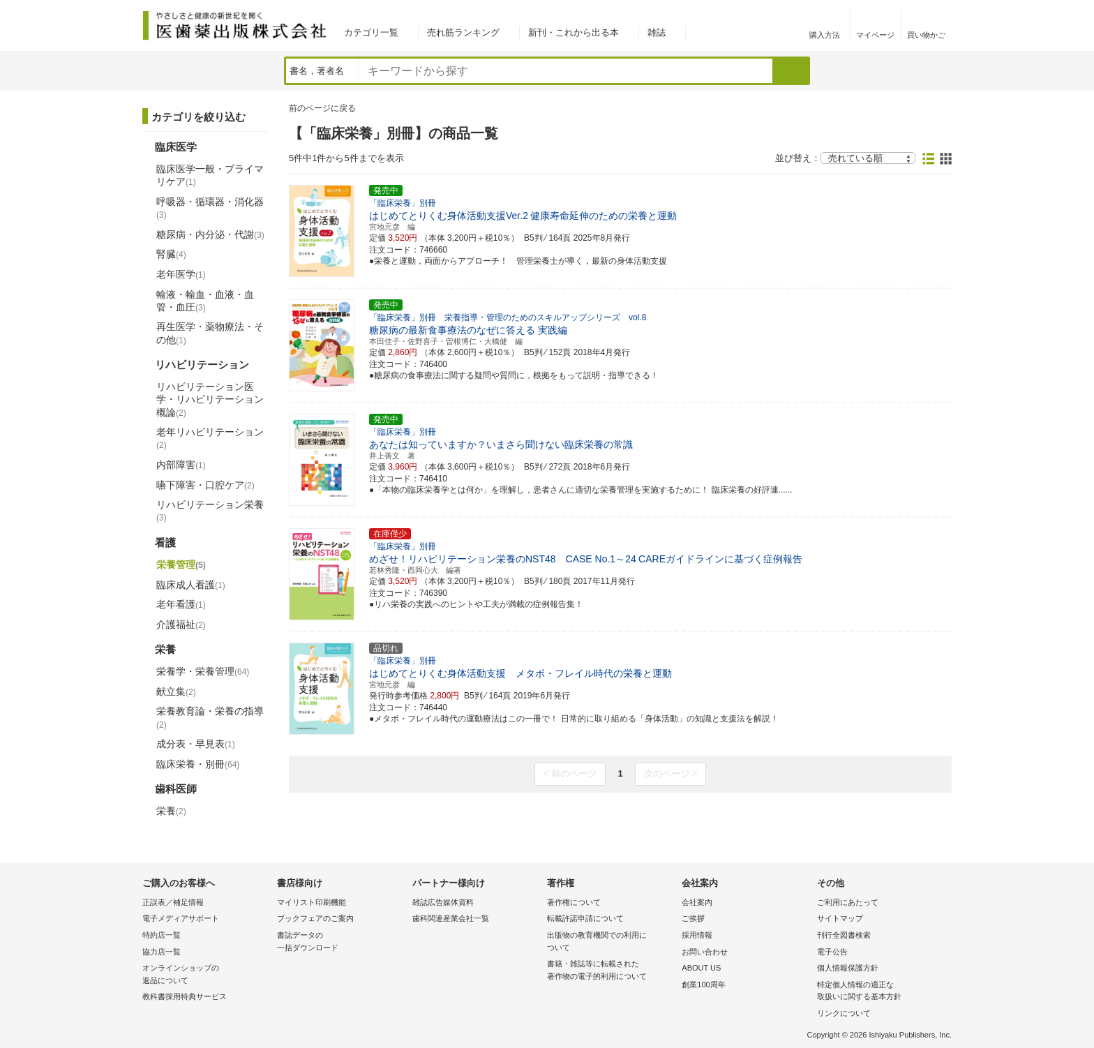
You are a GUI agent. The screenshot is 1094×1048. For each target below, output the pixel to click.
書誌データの (341, 942)
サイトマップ (840, 918)
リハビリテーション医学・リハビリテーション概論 (210, 399)
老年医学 (181, 274)
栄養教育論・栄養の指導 (210, 717)
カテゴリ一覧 (371, 32)
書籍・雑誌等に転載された (611, 970)
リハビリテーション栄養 (210, 511)
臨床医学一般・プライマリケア (210, 175)
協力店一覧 (161, 952)
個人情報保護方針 (847, 968)
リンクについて (844, 1013)
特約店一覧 (161, 935)
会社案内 (697, 902)
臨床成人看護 (190, 584)
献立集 (176, 691)
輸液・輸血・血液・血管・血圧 (205, 301)
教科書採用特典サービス (184, 996)
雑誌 (656, 32)
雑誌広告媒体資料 (443, 902)
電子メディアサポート (180, 918)
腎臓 (171, 254)
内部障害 (181, 464)
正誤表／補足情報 (173, 902)
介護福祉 (181, 624)
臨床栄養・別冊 (197, 764)
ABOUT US (701, 968)
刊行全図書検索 (844, 935)
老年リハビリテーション (210, 438)
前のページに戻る (322, 108)
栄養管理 (181, 564)
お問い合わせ (705, 952)
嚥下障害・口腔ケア (205, 485)
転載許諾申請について (585, 918)
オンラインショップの (206, 975)
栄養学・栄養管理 (202, 671)
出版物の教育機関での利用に (611, 942)
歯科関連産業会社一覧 (450, 918)
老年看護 (181, 604)
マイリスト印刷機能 (311, 902)
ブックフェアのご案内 (315, 918)
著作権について (574, 902)
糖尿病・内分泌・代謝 (210, 234)
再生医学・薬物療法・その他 (210, 333)
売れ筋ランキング (463, 32)
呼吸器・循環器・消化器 (210, 208)
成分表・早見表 (195, 743)
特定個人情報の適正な (881, 991)
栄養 (171, 810)
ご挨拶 (693, 918)
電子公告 (832, 952)
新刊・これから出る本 (573, 32)
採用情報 (697, 935)
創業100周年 (703, 984)
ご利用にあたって (847, 902)
